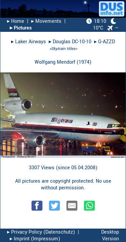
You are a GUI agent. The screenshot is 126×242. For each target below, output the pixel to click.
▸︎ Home (15, 21)
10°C (101, 25)
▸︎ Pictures (21, 28)
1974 (84, 62)
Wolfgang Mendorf (55, 62)
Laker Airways (30, 41)
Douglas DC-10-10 (72, 41)
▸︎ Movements (46, 21)
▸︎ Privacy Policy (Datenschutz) (41, 232)
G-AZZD (106, 41)
